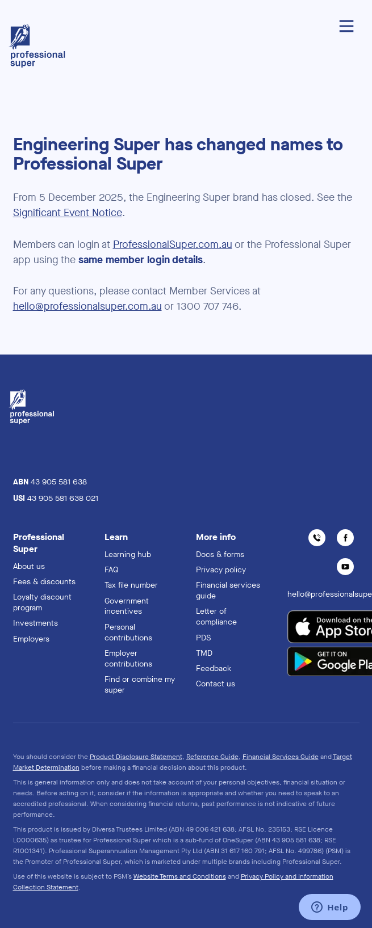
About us (29, 566)
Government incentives (127, 606)
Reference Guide (212, 756)
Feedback (213, 668)
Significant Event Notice (67, 213)
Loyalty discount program (42, 602)
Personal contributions (128, 632)
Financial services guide (228, 590)
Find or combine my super (140, 684)
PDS (203, 637)
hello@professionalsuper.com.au (87, 306)
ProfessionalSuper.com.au (172, 244)
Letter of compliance (216, 616)
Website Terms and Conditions (179, 876)
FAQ (112, 569)
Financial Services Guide (281, 756)
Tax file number (131, 585)
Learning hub (128, 554)
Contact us (215, 683)
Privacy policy (221, 569)
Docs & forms (220, 554)
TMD (204, 653)
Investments (35, 623)
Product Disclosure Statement (136, 756)
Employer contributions (128, 658)
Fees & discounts (44, 581)
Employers (31, 639)
